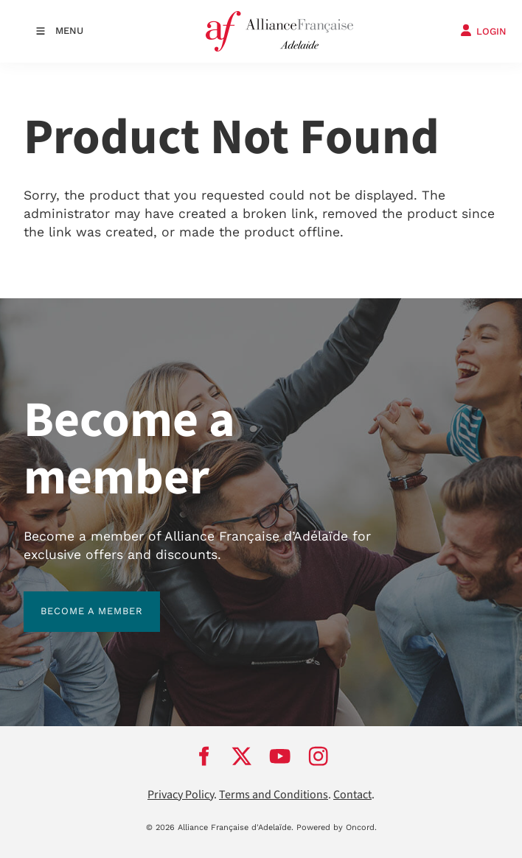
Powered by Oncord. (336, 827)
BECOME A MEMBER (75, 599)
